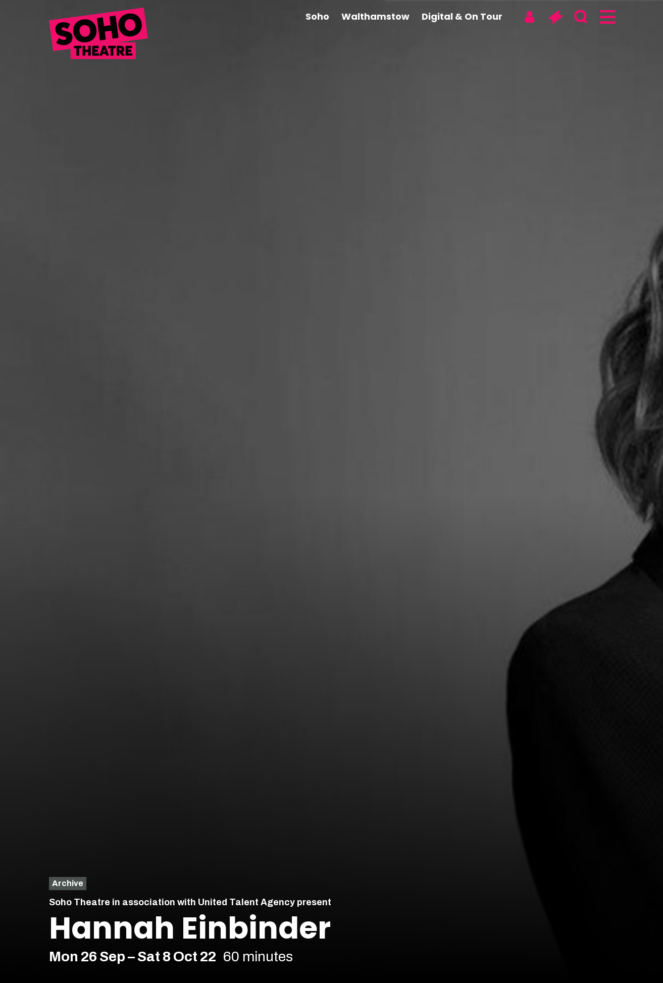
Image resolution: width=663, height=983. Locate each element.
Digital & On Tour (462, 16)
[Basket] (555, 17)
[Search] (581, 17)
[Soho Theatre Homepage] (99, 35)
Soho (317, 16)
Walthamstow (375, 16)
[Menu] (607, 17)
